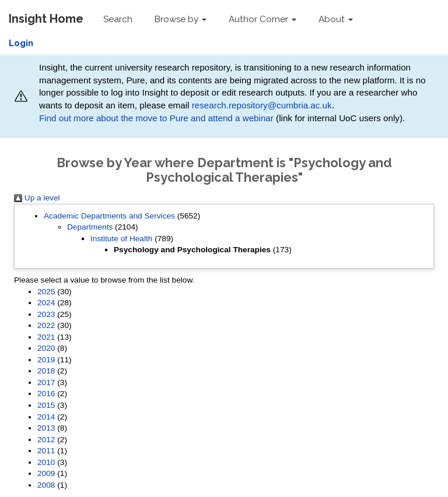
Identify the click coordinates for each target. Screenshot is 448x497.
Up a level (37, 197)
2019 (46, 359)
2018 (46, 370)
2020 (46, 348)
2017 (46, 382)
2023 (46, 314)
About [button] (335, 19)
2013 (46, 428)
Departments (90, 227)
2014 (46, 417)
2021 (46, 337)
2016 (46, 393)
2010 (46, 462)
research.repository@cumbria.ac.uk (262, 105)
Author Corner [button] (262, 19)
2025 (46, 291)
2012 (46, 439)
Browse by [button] (180, 19)
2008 (46, 485)
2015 (46, 405)
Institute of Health (121, 238)
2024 (46, 302)
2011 (46, 450)
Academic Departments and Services (109, 216)
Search (117, 19)
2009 (46, 473)
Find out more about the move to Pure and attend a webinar (156, 118)
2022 (46, 325)
